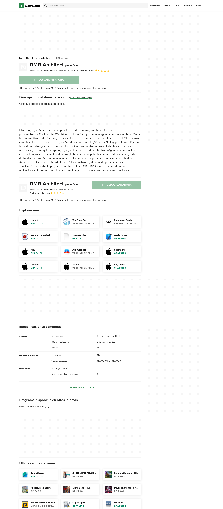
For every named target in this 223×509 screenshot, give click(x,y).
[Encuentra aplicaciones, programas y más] (95, 5)
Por (42, 71)
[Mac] (27, 58)
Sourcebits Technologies (81, 97)
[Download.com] (29, 5)
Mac (166, 6)
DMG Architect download (31, 406)
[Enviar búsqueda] (45, 5)
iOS (175, 6)
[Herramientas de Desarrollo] (42, 58)
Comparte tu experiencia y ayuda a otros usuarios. (81, 88)
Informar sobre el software (80, 387)
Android (186, 6)
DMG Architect (54, 65)
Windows (154, 6)
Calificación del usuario (91, 70)
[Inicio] (21, 58)
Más (199, 5)
